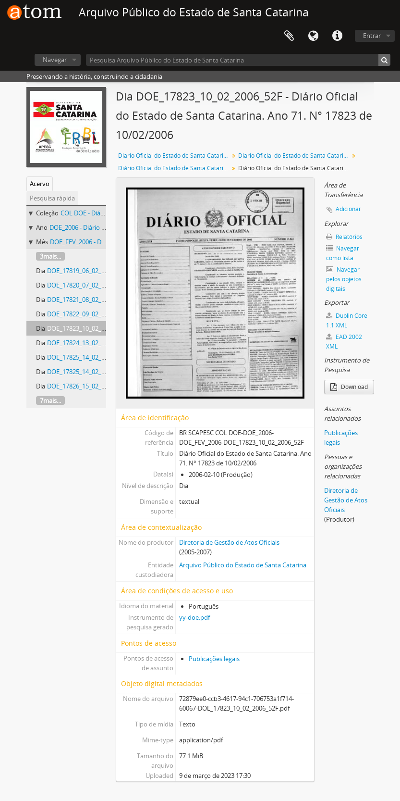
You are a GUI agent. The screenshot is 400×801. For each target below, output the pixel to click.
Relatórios (344, 237)
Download (349, 387)
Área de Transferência (289, 36)
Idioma (313, 36)
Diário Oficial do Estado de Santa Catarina (174, 155)
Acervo (39, 183)
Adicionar (348, 209)
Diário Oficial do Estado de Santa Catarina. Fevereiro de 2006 (174, 168)
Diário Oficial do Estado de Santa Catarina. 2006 (294, 155)
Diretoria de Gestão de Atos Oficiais (229, 542)
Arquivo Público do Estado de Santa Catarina (242, 565)
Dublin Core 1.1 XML (346, 320)
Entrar (372, 35)
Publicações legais (214, 658)
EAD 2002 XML (344, 341)
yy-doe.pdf (194, 617)
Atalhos (337, 36)
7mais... (50, 400)
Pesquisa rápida (52, 198)
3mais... (50, 256)
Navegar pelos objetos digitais (344, 279)
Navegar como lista (342, 253)
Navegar (55, 59)
